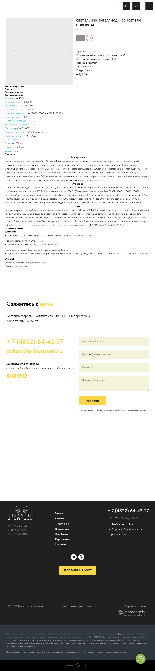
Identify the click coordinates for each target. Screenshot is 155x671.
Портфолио (61, 533)
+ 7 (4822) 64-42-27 (34, 341)
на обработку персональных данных (130, 410)
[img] (21, 512)
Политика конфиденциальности (77, 606)
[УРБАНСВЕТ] (9, 376)
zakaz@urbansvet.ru (61, 225)
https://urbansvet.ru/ (21, 225)
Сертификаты (63, 539)
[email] (19, 376)
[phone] (14, 376)
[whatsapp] (25, 376)
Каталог (59, 518)
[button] (126, 6)
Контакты (60, 544)
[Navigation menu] (149, 6)
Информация (62, 528)
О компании (62, 523)
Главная (59, 513)
